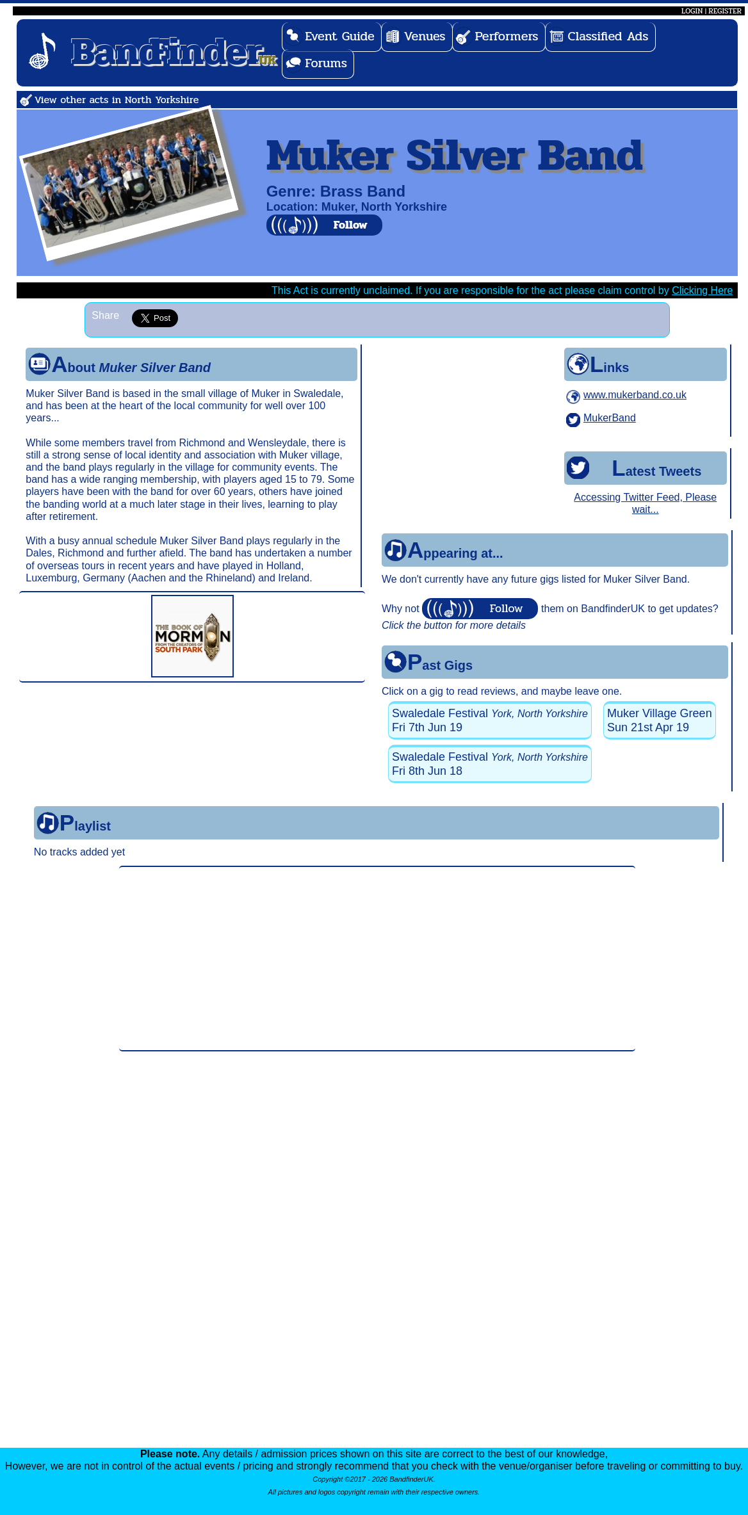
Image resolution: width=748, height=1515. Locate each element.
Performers (507, 36)
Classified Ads (608, 36)
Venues (425, 36)
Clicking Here (702, 290)
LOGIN (692, 11)
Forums (326, 63)
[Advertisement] (377, 958)
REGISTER (725, 11)
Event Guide (340, 36)
